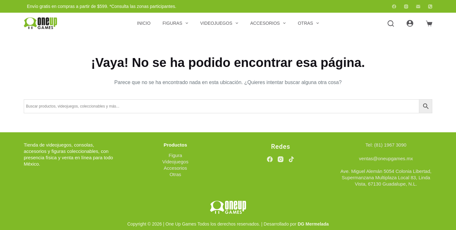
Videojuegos (220, 23)
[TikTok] (291, 159)
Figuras (176, 23)
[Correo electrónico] (418, 6)
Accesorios (269, 23)
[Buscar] (391, 23)
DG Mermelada (313, 224)
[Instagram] (406, 6)
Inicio (144, 23)
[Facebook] (394, 6)
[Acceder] (410, 23)
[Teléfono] (430, 6)
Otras (309, 23)
